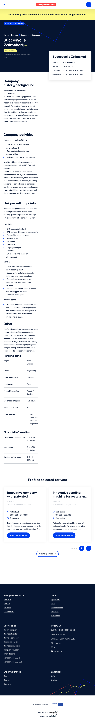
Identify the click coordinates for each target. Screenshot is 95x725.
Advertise (7, 608)
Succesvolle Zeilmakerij (31, 35)
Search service (57, 608)
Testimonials (9, 612)
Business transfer (10, 634)
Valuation (54, 612)
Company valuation (11, 650)
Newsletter (55, 616)
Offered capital (9, 654)
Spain (6, 676)
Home (6, 35)
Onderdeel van (47, 712)
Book (53, 604)
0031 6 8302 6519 (67, 639)
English (54, 680)
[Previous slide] (81, 548)
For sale (14, 35)
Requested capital (11, 642)
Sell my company (10, 630)
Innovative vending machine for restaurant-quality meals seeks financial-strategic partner (70, 494)
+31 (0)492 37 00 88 (66, 630)
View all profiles (46, 554)
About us (7, 600)
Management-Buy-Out (13, 662)
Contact (7, 604)
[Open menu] (4, 5)
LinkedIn (57, 643)
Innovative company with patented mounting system (22, 494)
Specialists (55, 600)
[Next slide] (88, 548)
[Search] (88, 4)
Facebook (58, 651)
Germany (7, 684)
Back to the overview (15, 23)
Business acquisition (12, 646)
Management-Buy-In (12, 658)
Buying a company (11, 638)
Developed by (47, 716)
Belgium (7, 680)
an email (61, 634)
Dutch (53, 676)
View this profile (17, 535)
